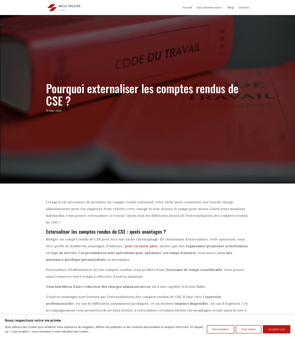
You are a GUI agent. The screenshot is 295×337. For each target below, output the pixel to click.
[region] (147, 326)
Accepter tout (276, 329)
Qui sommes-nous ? (210, 7)
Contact (243, 7)
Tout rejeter (248, 329)
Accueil (187, 7)
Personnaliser (220, 329)
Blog (230, 7)
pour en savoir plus (141, 246)
